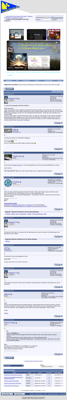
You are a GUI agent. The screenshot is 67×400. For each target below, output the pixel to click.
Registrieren (9, 80)
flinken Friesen (17, 165)
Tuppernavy (17, 156)
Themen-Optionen (56, 91)
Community (26, 80)
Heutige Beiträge (48, 80)
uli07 (6, 248)
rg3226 (29, 214)
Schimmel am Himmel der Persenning (13, 374)
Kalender (37, 80)
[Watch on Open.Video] (16, 67)
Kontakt (32, 393)
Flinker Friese (9, 323)
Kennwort (38, 19)
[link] (10, 44)
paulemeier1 (23, 214)
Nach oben (62, 393)
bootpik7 (7, 214)
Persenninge (14, 205)
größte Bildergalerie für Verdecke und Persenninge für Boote (29, 206)
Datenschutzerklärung (53, 393)
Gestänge (30, 205)
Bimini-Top (21, 205)
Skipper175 (13, 98)
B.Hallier (16, 182)
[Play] (57, 34)
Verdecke (7, 205)
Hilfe (17, 80)
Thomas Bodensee (37, 214)
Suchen (60, 80)
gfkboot (13, 214)
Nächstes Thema (38, 361)
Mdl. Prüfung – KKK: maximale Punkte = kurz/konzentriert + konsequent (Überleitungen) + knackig (33, 43)
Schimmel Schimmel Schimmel (11, 380)
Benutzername (39, 17)
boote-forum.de (39, 393)
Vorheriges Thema (29, 361)
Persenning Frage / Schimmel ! (11, 385)
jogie (14, 129)
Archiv (45, 393)
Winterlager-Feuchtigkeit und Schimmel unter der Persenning (13, 378)
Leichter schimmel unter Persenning (12, 383)
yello (45, 214)
